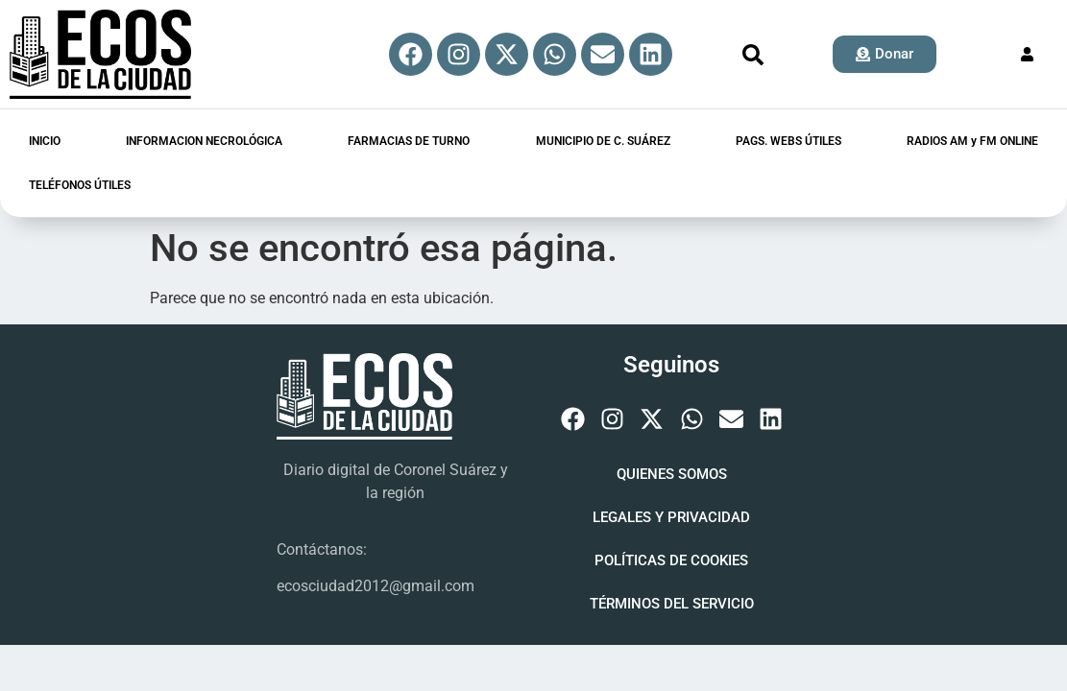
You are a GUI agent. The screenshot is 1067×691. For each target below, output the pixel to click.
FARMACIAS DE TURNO (409, 141)
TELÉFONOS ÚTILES (80, 185)
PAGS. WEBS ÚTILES (788, 141)
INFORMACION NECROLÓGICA (204, 141)
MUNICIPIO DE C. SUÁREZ (603, 141)
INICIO (45, 141)
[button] (753, 55)
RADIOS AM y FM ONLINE (972, 141)
